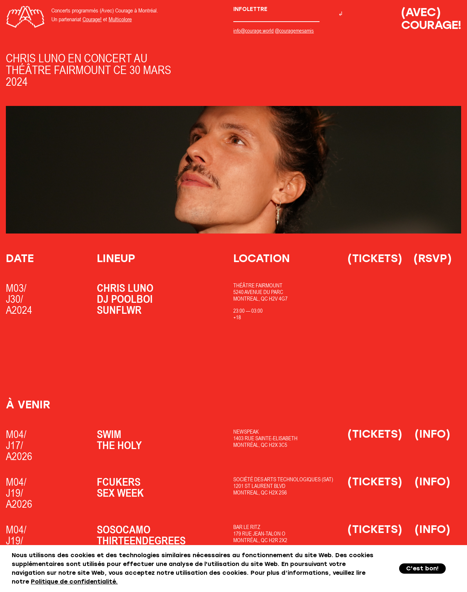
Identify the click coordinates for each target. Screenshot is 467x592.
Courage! (92, 19)
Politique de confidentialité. (74, 581)
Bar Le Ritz (246, 527)
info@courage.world (253, 30)
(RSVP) (432, 258)
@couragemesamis (294, 30)
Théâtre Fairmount (257, 285)
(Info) (432, 434)
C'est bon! (422, 568)
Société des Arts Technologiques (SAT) (283, 479)
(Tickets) (374, 258)
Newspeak (246, 432)
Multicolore (120, 19)
